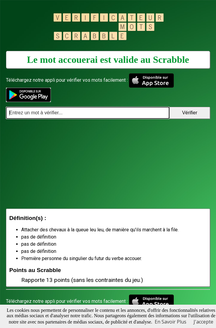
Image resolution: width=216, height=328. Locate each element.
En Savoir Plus (170, 321)
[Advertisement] (108, 164)
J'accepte (203, 321)
